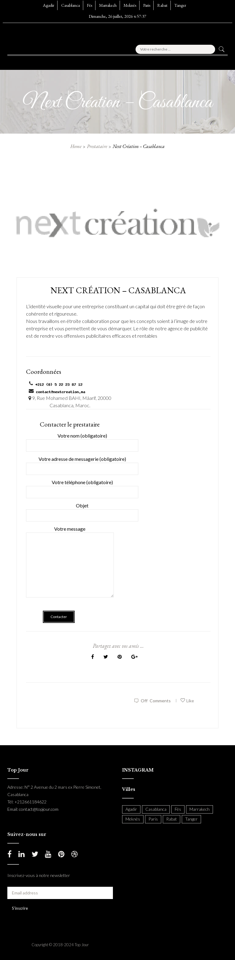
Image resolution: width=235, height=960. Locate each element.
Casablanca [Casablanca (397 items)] (155, 809)
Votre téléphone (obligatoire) (82, 487)
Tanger (180, 5)
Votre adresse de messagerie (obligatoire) (82, 464)
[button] (22, 61)
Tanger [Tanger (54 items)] (191, 819)
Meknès (130, 5)
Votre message (70, 566)
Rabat (162, 5)
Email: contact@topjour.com (32, 809)
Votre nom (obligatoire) (82, 440)
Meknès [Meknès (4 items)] (132, 819)
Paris (146, 5)
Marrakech (108, 5)
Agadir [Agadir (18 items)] (131, 809)
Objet (82, 510)
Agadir (48, 5)
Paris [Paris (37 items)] (153, 819)
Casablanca (70, 5)
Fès (89, 5)
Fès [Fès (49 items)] (178, 809)
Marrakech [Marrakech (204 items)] (199, 809)
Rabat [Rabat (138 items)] (171, 819)
